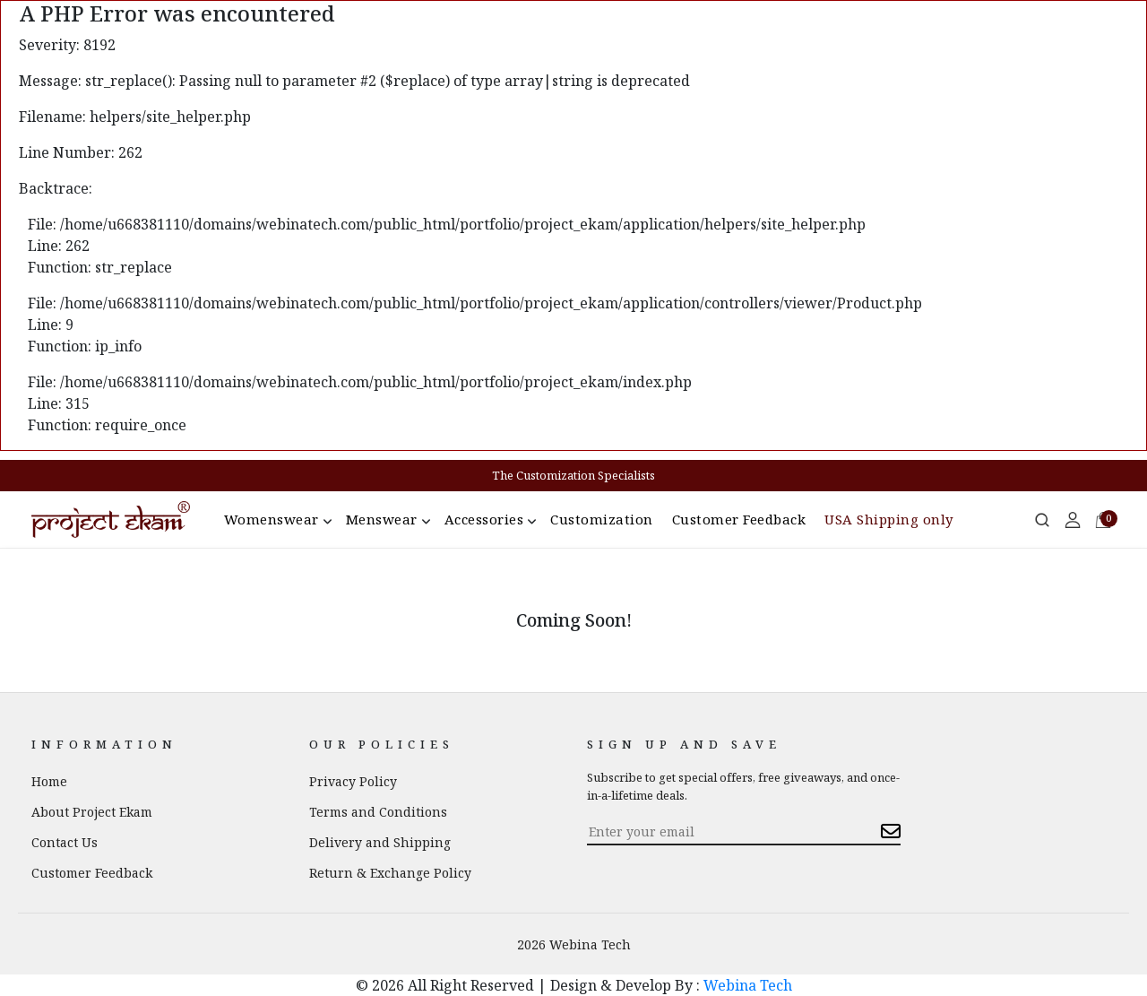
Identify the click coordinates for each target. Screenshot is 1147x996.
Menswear (382, 519)
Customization (601, 519)
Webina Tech (747, 985)
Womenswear (271, 519)
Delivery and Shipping (380, 842)
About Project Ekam (91, 811)
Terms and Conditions (378, 811)
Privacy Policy (353, 781)
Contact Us (64, 842)
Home (49, 781)
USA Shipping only (888, 519)
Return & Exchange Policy (390, 872)
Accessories (484, 519)
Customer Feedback (739, 519)
